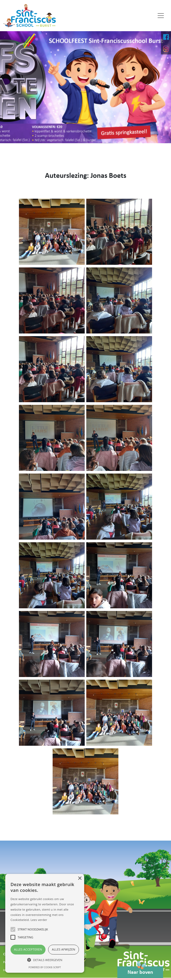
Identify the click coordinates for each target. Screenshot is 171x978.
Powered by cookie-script (45, 967)
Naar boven (140, 970)
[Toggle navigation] (161, 16)
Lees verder (39, 920)
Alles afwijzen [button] (63, 949)
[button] (45, 959)
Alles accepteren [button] (28, 949)
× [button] (80, 878)
